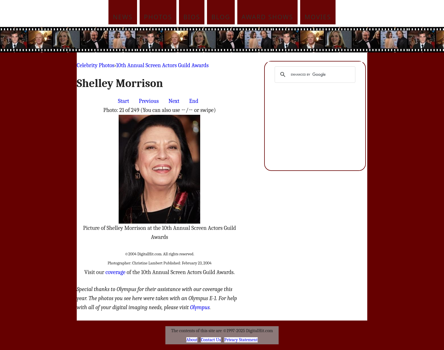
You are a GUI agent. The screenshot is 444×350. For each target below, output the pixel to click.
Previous (149, 101)
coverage (115, 272)
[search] (314, 74)
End (193, 101)
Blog (221, 16)
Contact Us (211, 339)
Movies (317, 16)
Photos (158, 16)
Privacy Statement (241, 339)
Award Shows (267, 16)
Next (174, 101)
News (123, 16)
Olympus (200, 307)
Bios (191, 16)
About (191, 339)
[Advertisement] (260, 39)
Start (123, 101)
